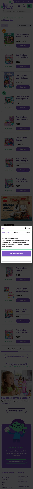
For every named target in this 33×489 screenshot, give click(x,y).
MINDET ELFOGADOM (16, 253)
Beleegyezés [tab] (5, 232)
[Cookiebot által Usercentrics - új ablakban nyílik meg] (24, 228)
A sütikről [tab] (27, 232)
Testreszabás (16, 259)
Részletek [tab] (16, 232)
